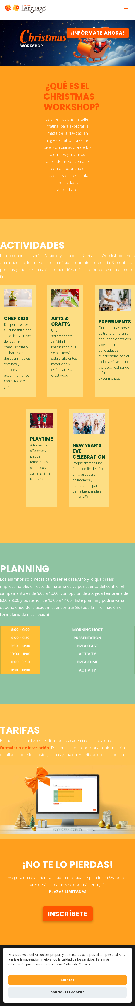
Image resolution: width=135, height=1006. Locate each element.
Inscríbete (67, 913)
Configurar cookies (68, 992)
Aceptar (67, 980)
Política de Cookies (76, 964)
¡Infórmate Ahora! (98, 33)
